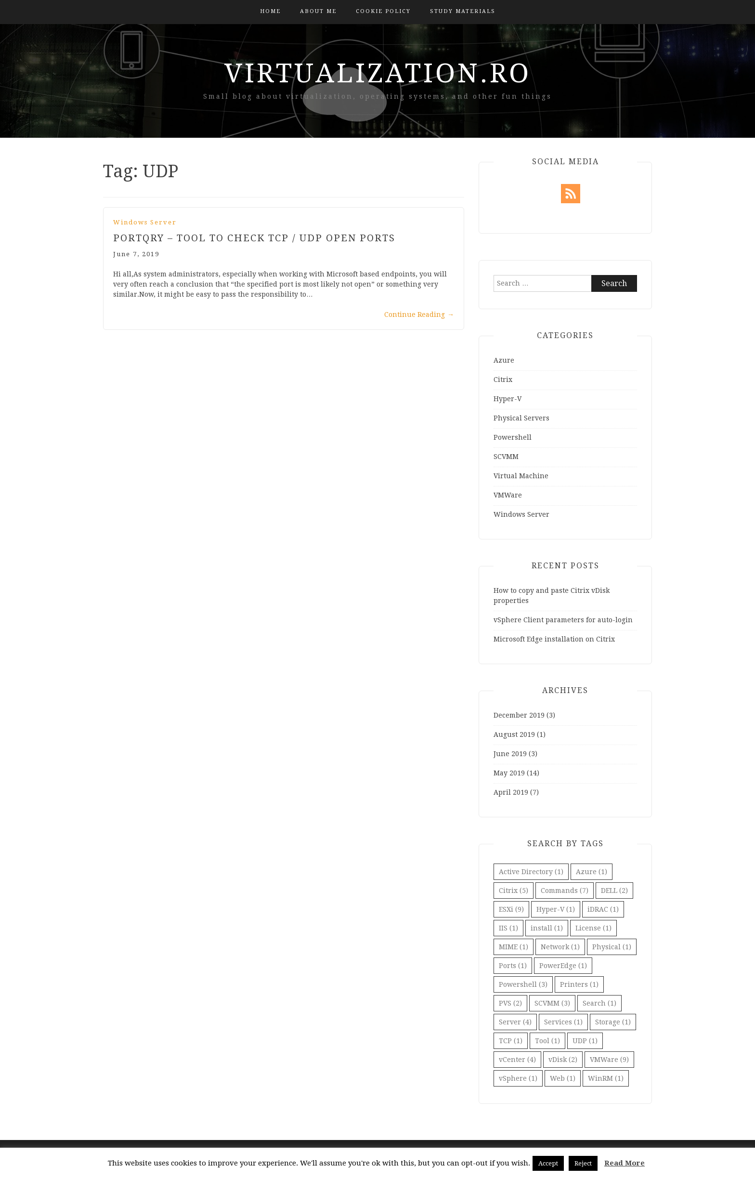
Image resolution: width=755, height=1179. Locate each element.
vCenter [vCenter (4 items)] (517, 1059)
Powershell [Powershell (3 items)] (523, 984)
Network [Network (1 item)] (560, 947)
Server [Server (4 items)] (515, 1022)
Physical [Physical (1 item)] (611, 947)
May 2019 (509, 773)
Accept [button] (548, 1163)
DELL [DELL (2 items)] (614, 890)
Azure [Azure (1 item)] (591, 872)
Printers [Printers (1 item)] (579, 984)
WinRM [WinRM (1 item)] (606, 1078)
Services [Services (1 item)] (563, 1022)
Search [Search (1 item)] (599, 1003)
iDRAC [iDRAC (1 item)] (603, 909)
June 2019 (510, 754)
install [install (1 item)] (547, 928)
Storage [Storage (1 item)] (613, 1022)
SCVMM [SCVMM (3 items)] (552, 1003)
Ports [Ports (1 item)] (513, 965)
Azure (504, 360)
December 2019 (519, 715)
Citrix (503, 379)
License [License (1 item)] (593, 928)
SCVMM (506, 456)
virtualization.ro (377, 73)
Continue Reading (419, 314)
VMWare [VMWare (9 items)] (609, 1059)
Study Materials (462, 11)
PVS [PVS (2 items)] (510, 1003)
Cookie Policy (383, 11)
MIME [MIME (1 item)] (513, 947)
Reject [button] (583, 1163)
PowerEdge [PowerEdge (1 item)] (563, 965)
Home (270, 11)
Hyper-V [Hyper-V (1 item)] (555, 909)
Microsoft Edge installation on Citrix (554, 639)
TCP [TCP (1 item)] (510, 1041)
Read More (624, 1163)
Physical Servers (521, 418)
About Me (318, 11)
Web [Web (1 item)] (562, 1078)
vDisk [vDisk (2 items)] (562, 1059)
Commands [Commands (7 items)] (564, 890)
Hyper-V (507, 399)
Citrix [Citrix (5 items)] (513, 890)
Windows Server (145, 222)
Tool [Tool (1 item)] (547, 1041)
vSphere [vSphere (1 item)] (518, 1078)
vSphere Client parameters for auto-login (563, 620)
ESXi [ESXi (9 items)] (511, 909)
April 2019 (511, 792)
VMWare (508, 495)
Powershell (513, 437)
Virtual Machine (521, 476)
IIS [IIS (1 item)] (508, 928)
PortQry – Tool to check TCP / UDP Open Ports (254, 238)
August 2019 (514, 734)
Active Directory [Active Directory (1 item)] (531, 872)
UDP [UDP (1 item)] (585, 1041)
